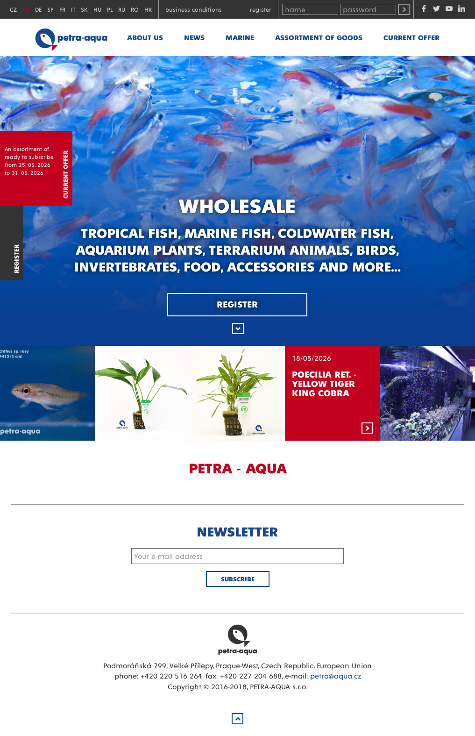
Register (260, 9)
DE (38, 9)
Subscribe (238, 579)
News (194, 37)
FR (62, 9)
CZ (13, 9)
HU (97, 9)
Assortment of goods (318, 37)
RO (135, 9)
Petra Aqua (237, 639)
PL (110, 9)
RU (121, 9)
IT (73, 9)
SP (50, 9)
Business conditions (193, 9)
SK (84, 9)
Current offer (411, 37)
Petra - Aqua (71, 37)
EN (25, 9)
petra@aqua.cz (335, 675)
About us (145, 37)
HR (148, 9)
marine (240, 37)
